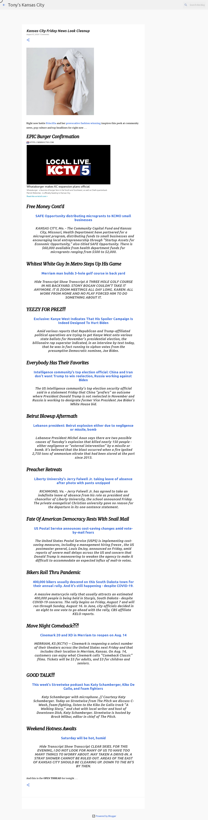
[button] (28, 40)
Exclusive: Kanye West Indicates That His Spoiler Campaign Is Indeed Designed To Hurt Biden (83, 321)
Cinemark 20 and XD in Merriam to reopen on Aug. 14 (83, 635)
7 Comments (44, 34)
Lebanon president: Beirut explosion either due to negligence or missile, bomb (83, 427)
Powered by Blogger (104, 816)
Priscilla (51, 123)
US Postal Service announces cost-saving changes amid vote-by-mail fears (83, 530)
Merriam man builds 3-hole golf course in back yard (83, 273)
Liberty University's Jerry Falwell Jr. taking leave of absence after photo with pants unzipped (83, 481)
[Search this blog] (191, 5)
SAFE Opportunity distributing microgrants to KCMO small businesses (83, 218)
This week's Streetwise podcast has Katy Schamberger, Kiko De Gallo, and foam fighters (83, 686)
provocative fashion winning (83, 123)
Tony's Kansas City (26, 4)
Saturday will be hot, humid (83, 738)
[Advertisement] (167, 125)
